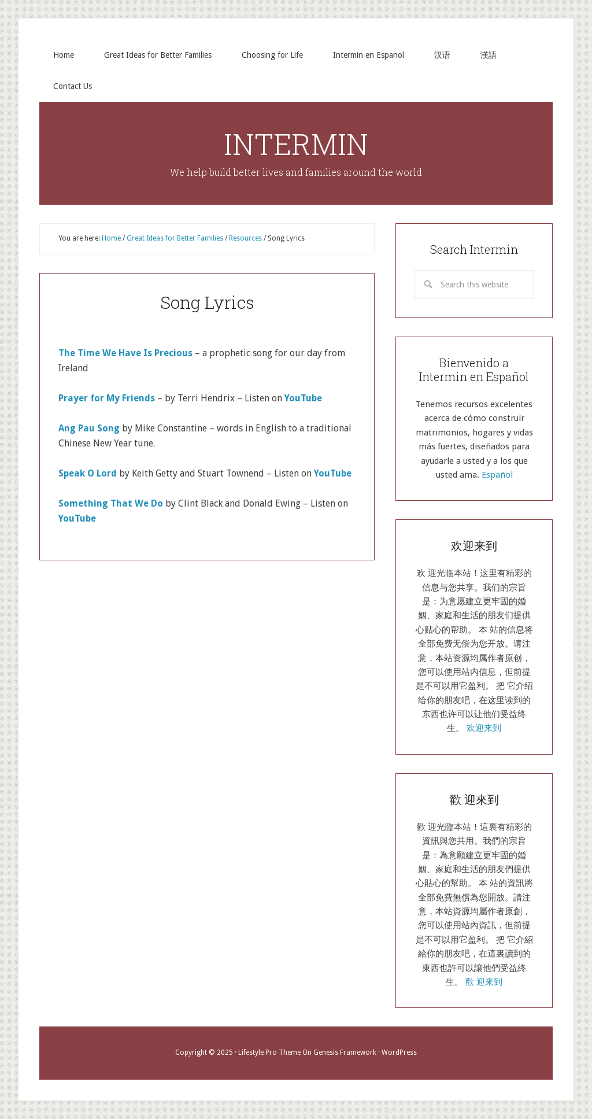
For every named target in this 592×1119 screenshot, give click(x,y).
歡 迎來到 (483, 982)
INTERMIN (296, 144)
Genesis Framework (344, 1052)
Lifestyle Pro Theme (269, 1052)
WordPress (399, 1052)
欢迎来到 (484, 728)
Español (497, 475)
